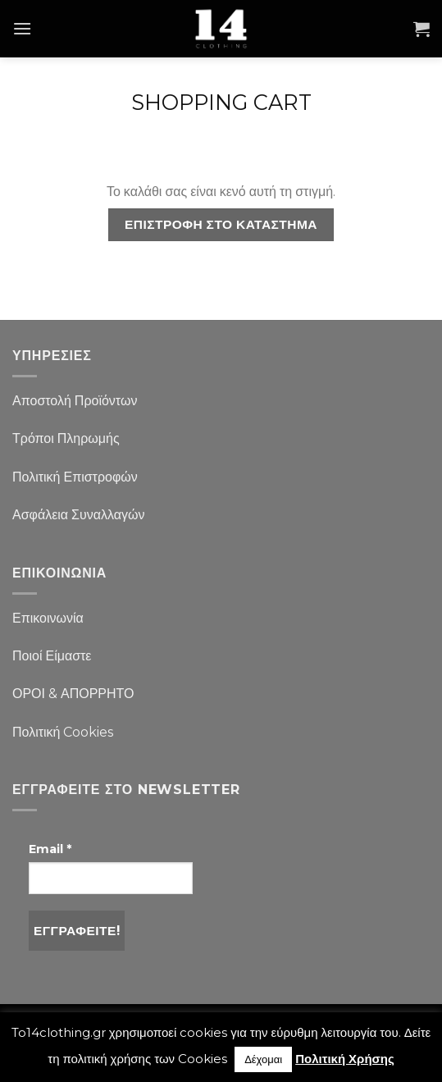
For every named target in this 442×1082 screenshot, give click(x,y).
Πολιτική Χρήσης (344, 1058)
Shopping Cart (221, 102)
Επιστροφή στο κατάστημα (221, 224)
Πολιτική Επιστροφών (75, 477)
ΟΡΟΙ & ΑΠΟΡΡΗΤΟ (73, 693)
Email (50, 849)
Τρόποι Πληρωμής (66, 438)
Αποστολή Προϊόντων (74, 401)
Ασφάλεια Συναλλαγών (78, 515)
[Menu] (22, 28)
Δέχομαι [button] (263, 1059)
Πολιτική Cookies (62, 732)
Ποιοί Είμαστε (51, 656)
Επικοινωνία (48, 618)
